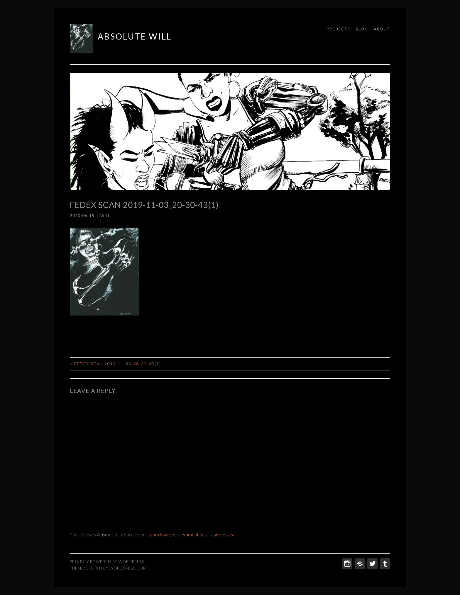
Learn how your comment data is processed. (191, 534)
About (382, 29)
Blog (362, 29)
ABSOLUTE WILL (135, 36)
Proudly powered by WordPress (107, 561)
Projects (338, 29)
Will (105, 215)
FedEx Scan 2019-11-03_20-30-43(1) (115, 364)
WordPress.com (128, 568)
